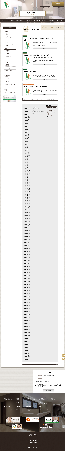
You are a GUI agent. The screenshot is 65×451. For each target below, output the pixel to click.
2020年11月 (27, 207)
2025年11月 (27, 117)
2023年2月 (26, 167)
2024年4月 (26, 146)
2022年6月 (26, 179)
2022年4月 (26, 182)
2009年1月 (26, 352)
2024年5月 (26, 144)
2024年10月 (27, 137)
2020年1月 (26, 222)
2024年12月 (27, 134)
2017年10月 (27, 263)
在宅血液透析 (7, 64)
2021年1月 (26, 204)
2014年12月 (27, 314)
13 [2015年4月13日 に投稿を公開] (47, 112)
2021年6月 (26, 197)
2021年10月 (27, 191)
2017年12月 (27, 260)
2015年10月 (27, 299)
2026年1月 (26, 114)
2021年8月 (26, 194)
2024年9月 (26, 138)
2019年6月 (26, 233)
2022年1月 (26, 186)
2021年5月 (26, 198)
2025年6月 (26, 125)
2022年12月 (27, 170)
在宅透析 (5, 61)
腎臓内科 (12, 20)
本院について (6, 31)
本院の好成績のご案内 (30, 71)
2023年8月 (26, 158)
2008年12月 (27, 353)
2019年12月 (27, 224)
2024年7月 (26, 141)
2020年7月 (26, 213)
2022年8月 (26, 176)
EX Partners (35, 447)
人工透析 (5, 48)
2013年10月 (27, 335)
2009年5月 (26, 346)
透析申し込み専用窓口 (8, 399)
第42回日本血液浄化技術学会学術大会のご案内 (36, 55)
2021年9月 (26, 192)
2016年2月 (26, 293)
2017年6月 (26, 269)
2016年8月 (26, 284)
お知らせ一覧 (26, 99)
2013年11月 (27, 334)
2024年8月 (26, 140)
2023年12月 (27, 152)
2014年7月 (26, 322)
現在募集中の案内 (8, 90)
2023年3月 (26, 165)
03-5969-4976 (46, 378)
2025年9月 (26, 120)
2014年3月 (26, 328)
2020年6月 (26, 215)
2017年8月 (26, 266)
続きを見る (45, 48)
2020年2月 (26, 221)
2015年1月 (26, 313)
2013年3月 (26, 344)
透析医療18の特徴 (8, 51)
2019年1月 (26, 240)
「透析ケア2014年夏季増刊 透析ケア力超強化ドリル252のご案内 (40, 39)
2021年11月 (27, 189)
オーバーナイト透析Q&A (9, 409)
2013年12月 (27, 332)
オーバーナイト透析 (7, 68)
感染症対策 (7, 78)
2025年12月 (27, 116)
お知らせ (32, 99)
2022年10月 (27, 173)
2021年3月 (26, 201)
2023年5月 (26, 162)
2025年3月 (26, 129)
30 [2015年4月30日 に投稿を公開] (51, 115)
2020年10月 (27, 209)
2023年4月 (26, 164)
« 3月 (47, 116)
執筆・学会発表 (6, 81)
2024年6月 (26, 143)
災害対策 (6, 76)
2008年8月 (26, 359)
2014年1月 (26, 331)
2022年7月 (26, 177)
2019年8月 (26, 230)
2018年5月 (26, 252)
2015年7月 (26, 304)
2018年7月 (26, 249)
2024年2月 (26, 149)
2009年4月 (26, 347)
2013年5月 (26, 343)
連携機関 (6, 36)
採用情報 (5, 89)
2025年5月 (26, 126)
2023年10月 (27, 155)
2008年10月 (27, 356)
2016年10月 (27, 281)
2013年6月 (26, 341)
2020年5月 (26, 216)
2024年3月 (26, 147)
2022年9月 (26, 174)
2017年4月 (26, 272)
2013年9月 (26, 337)
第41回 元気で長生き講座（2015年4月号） (35, 86)
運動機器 (6, 54)
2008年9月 (26, 358)
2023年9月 (26, 156)
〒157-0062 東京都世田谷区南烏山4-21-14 (50, 375)
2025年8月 (26, 122)
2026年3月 (26, 111)
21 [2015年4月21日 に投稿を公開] (48, 113)
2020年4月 (26, 218)
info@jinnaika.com (33, 443)
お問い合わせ (7, 398)
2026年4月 (26, 110)
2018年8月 (26, 248)
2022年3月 (26, 183)
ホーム (3, 20)
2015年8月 (26, 302)
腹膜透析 (6, 62)
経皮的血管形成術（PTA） (9, 56)
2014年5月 (26, 325)
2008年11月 (27, 355)
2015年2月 (26, 311)
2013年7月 (26, 340)
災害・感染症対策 (7, 75)
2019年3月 (26, 237)
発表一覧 (6, 83)
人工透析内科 (7, 45)
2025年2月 (26, 131)
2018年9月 (26, 246)
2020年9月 (26, 210)
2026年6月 (26, 107)
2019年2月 (26, 239)
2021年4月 (26, 200)
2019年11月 (27, 225)
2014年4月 (26, 326)
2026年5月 (26, 108)
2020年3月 (26, 219)
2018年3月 (26, 255)
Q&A (5, 57)
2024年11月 (27, 135)
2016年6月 (26, 287)
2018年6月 (26, 251)
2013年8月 (26, 338)
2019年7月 (26, 231)
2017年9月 (26, 264)
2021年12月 (27, 188)
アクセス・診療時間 (8, 37)
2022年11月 (27, 171)
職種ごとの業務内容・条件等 (10, 92)
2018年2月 (26, 257)
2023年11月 (27, 153)
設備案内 (6, 34)
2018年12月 (27, 242)
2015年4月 (26, 308)
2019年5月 (26, 234)
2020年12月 (27, 206)
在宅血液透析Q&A (8, 65)
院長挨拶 (6, 33)
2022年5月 (26, 180)
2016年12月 (27, 278)
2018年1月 (26, 258)
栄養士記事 (7, 86)
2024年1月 (26, 150)
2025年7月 (26, 123)
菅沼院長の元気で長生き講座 (10, 84)
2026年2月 (26, 113)
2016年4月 (26, 290)
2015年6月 (26, 305)
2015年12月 (27, 296)
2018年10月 (27, 245)
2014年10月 (27, 317)
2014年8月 (26, 320)
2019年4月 (26, 236)
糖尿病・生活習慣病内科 (19, 20)
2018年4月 (26, 254)
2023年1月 (26, 168)
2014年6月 (26, 323)
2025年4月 (26, 128)
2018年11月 (27, 243)
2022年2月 (26, 185)
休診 (37, 99)
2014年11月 (27, 316)
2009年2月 (26, 350)
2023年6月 (26, 161)
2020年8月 (26, 212)
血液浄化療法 (7, 53)
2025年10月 (27, 119)
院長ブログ (61, 20)
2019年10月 (27, 227)
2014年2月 (26, 329)
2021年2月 (26, 203)
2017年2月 (26, 275)
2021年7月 (26, 195)
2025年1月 (26, 132)
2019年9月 (26, 228)
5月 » (47, 118)
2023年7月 (26, 159)
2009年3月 (26, 349)
